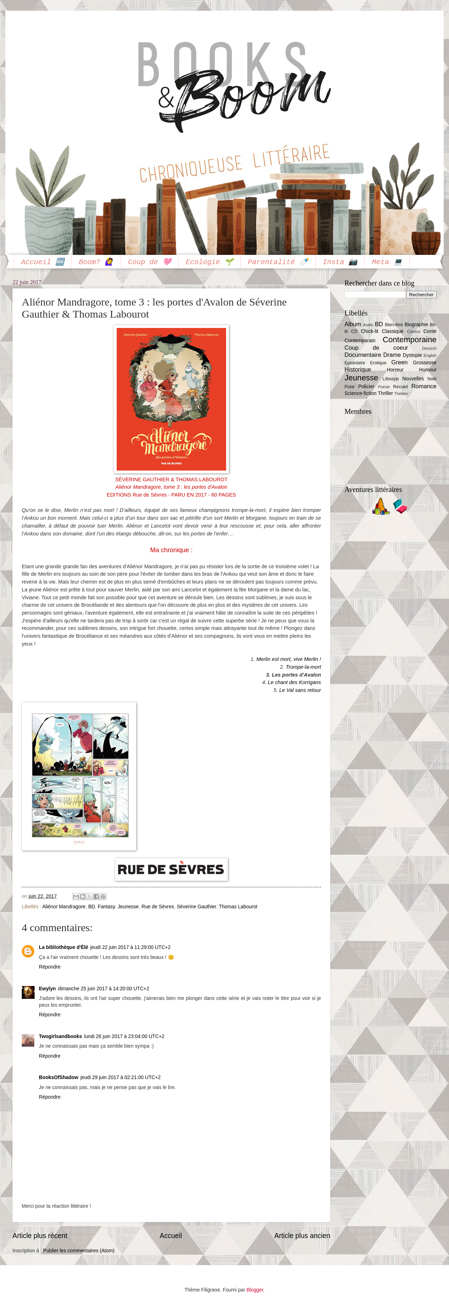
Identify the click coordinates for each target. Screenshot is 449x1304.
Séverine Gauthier (196, 906)
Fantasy (106, 906)
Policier (366, 386)
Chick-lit (369, 331)
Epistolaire (355, 362)
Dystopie (412, 355)
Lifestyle (391, 378)
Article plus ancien (302, 1235)
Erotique (378, 362)
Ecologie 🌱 (209, 262)
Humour (428, 370)
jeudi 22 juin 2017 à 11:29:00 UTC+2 (130, 947)
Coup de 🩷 (149, 262)
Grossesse (425, 362)
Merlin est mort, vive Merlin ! (288, 659)
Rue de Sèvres (158, 906)
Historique (358, 369)
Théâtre (401, 393)
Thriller (385, 393)
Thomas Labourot (238, 906)
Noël (432, 378)
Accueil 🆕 (42, 262)
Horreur (395, 370)
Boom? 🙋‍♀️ (96, 262)
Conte (430, 331)
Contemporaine (410, 339)
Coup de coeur (376, 347)
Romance (424, 386)
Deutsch (429, 348)
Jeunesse (128, 906)
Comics (413, 331)
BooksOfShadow (58, 1077)
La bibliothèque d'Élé (63, 947)
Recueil (400, 386)
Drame (392, 354)
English (430, 355)
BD (91, 906)
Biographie (416, 324)
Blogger (254, 1290)
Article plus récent (39, 1235)
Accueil (171, 1235)
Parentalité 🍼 (278, 262)
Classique (393, 331)
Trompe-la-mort (303, 667)
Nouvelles (413, 378)
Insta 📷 (340, 262)
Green (399, 362)
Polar (350, 386)
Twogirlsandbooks (60, 1036)
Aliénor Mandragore (64, 906)
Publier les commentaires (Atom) (78, 1250)
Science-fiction (361, 393)
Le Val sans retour (300, 690)
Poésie (384, 387)
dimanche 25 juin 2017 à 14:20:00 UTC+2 (103, 988)
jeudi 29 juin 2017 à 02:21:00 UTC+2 (120, 1077)
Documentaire (363, 354)
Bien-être (394, 324)
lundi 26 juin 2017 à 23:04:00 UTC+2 (124, 1036)
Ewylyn (47, 988)
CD (354, 331)
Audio (368, 325)
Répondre (50, 967)
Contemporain (360, 340)
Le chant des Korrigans (294, 682)
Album (353, 324)
